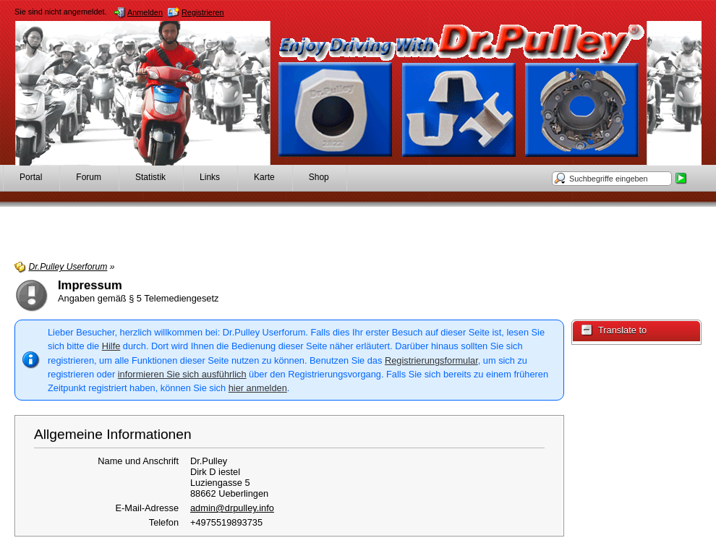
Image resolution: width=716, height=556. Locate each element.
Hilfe (111, 346)
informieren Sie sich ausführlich (182, 374)
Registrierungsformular (431, 360)
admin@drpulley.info (232, 507)
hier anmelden (258, 387)
